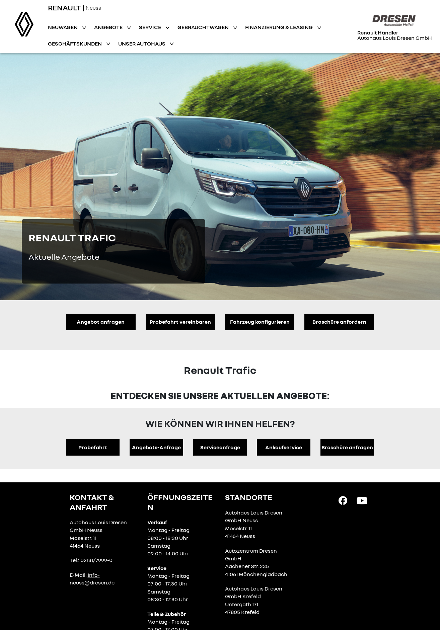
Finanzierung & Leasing (279, 27)
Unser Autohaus (142, 43)
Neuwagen (63, 27)
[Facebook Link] (343, 500)
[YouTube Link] (362, 500)
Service (150, 27)
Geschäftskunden (75, 43)
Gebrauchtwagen (203, 27)
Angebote (109, 27)
